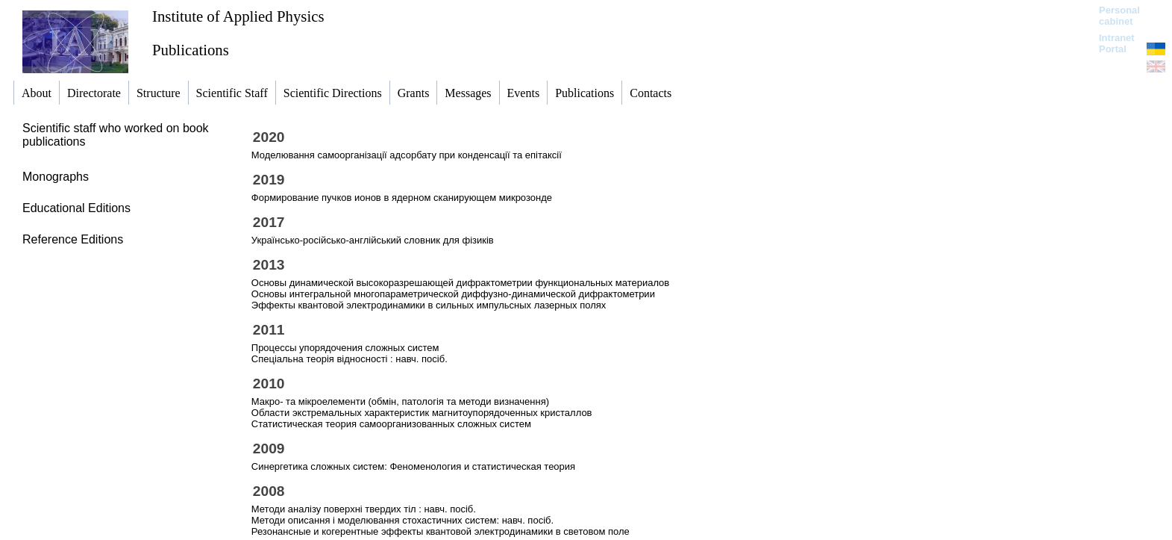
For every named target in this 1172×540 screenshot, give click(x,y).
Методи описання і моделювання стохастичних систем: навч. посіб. (402, 520)
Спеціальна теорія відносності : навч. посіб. (349, 358)
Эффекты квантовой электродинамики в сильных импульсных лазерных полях (429, 305)
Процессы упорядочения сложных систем (345, 347)
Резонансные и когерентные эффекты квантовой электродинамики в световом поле (440, 531)
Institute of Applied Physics (238, 16)
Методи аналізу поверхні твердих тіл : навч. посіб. (363, 509)
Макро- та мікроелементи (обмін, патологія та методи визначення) (400, 401)
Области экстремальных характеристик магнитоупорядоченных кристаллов (421, 412)
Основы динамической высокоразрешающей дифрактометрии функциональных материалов (460, 282)
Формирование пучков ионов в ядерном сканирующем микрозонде (401, 197)
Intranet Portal (1117, 43)
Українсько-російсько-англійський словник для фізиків (372, 240)
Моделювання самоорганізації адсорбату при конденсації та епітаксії (406, 155)
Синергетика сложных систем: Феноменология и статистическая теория (413, 466)
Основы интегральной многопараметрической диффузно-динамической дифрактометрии (453, 294)
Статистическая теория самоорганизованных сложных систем (391, 423)
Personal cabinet (1119, 15)
